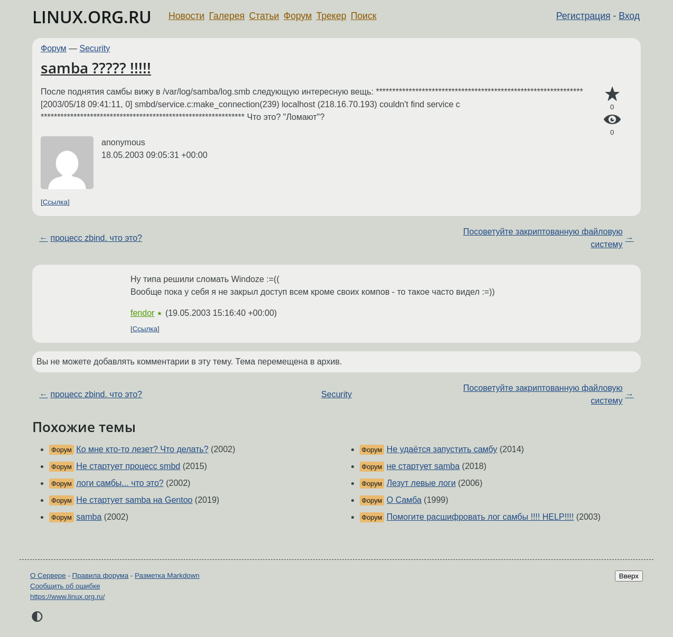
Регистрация (583, 16)
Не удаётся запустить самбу (442, 449)
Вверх (629, 576)
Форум (298, 16)
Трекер (331, 16)
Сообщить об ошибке (65, 586)
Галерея (227, 16)
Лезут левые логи (421, 483)
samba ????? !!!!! (96, 68)
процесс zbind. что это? (96, 237)
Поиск (364, 16)
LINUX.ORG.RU (92, 16)
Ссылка (55, 202)
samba (88, 516)
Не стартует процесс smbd (128, 466)
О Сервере (48, 575)
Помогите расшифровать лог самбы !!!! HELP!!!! (480, 516)
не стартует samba (423, 466)
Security (95, 48)
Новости (186, 16)
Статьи (264, 16)
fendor (142, 312)
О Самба (404, 499)
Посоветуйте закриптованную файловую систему (543, 238)
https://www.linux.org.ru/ (67, 597)
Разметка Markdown (167, 575)
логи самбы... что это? (119, 483)
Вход (629, 16)
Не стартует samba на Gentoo (134, 499)
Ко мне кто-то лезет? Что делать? (142, 449)
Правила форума (100, 575)
